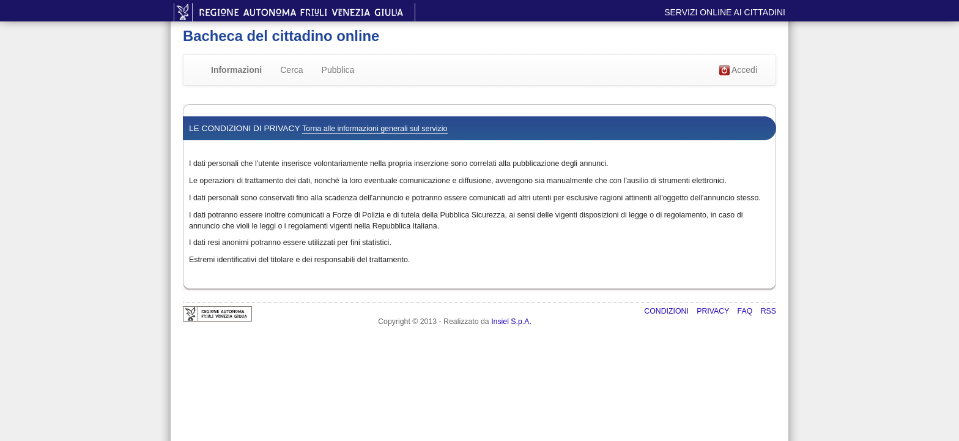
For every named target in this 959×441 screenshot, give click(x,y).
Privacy (714, 311)
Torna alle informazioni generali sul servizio (374, 128)
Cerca (291, 70)
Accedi (738, 70)
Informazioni (236, 70)
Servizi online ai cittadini (724, 12)
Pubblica (338, 70)
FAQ (746, 311)
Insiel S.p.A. (511, 321)
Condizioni (667, 311)
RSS (768, 311)
